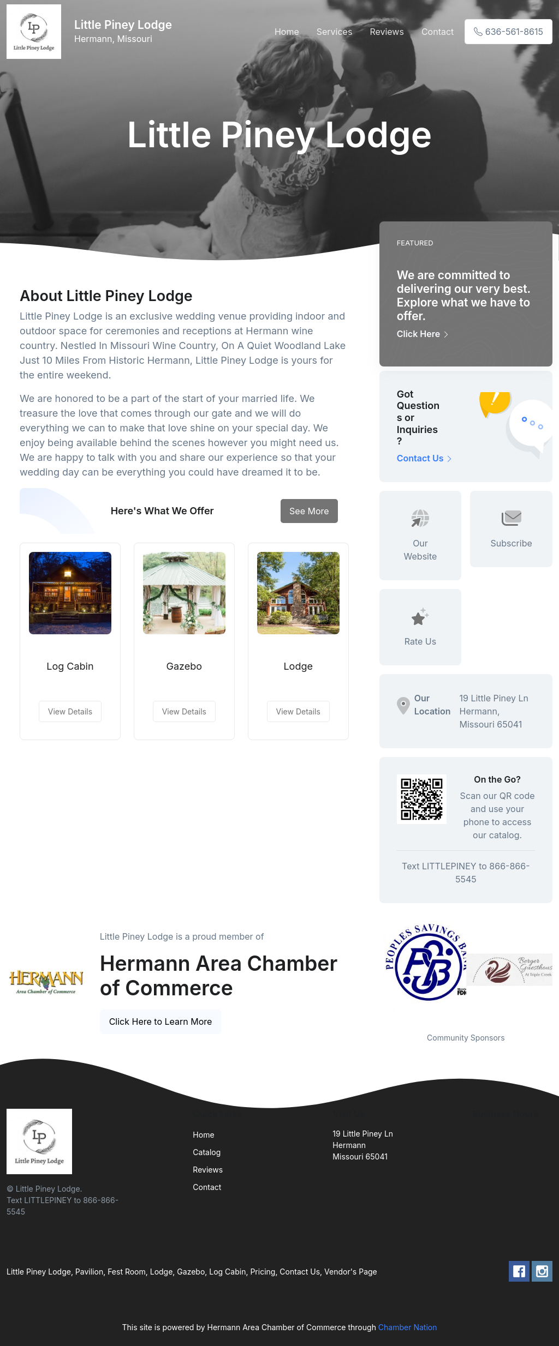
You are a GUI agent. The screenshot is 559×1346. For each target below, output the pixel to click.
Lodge (298, 666)
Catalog (207, 1152)
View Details (70, 711)
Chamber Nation (407, 1327)
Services (335, 31)
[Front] (36, 31)
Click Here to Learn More (160, 1021)
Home (287, 31)
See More (309, 511)
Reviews (387, 31)
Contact (437, 31)
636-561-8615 (508, 31)
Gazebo (184, 666)
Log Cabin (69, 666)
